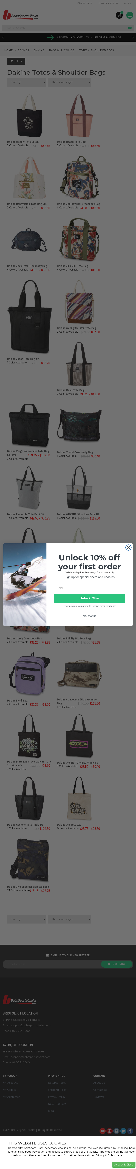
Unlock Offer (90, 598)
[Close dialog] (128, 547)
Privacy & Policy (105, 1155)
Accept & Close (123, 1164)
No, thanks (89, 615)
